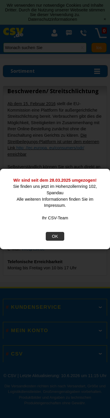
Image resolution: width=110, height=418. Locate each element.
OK (55, 236)
